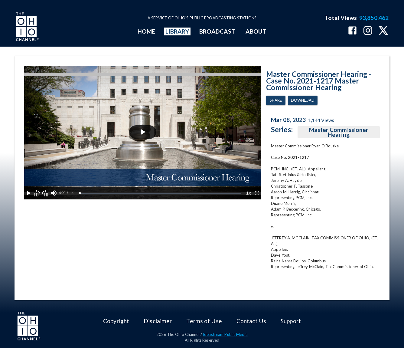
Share (275, 100)
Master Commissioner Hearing (339, 132)
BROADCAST (217, 31)
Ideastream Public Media (225, 334)
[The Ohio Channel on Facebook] (352, 31)
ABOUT (256, 31)
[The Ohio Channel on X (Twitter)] (383, 31)
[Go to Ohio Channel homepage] (26, 27)
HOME (146, 31)
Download (303, 100)
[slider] (160, 193)
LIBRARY (177, 31)
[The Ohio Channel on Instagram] (368, 31)
